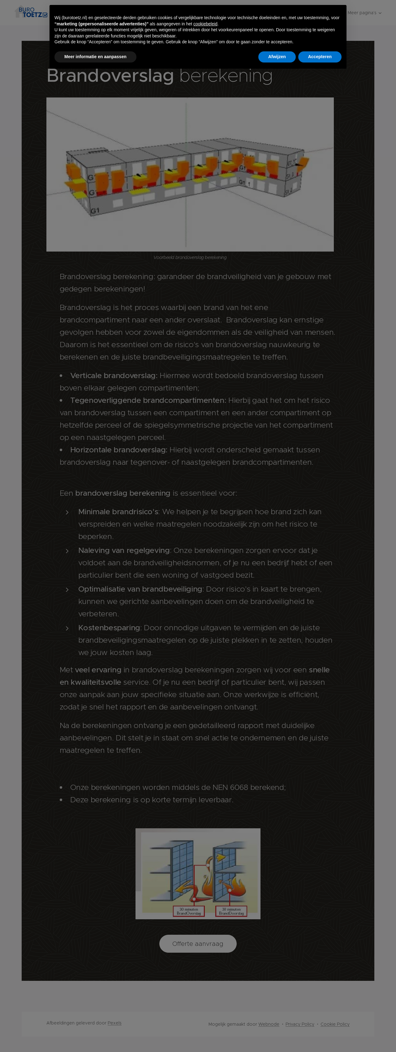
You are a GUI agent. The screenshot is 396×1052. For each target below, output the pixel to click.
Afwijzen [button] (277, 56)
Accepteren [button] (320, 56)
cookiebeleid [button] (205, 23)
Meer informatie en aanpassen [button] (95, 56)
